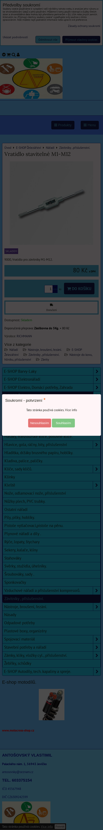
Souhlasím (63, 423)
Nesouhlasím (39, 423)
